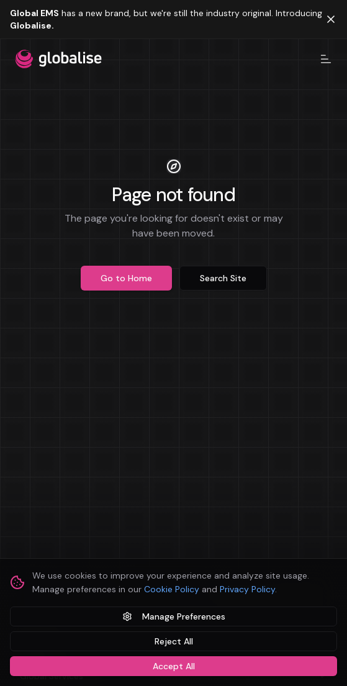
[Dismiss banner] (331, 19)
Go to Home (126, 278)
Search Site (223, 278)
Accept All (174, 666)
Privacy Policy (247, 589)
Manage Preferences (173, 616)
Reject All (174, 641)
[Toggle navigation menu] (326, 59)
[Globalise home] (58, 59)
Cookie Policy (171, 589)
